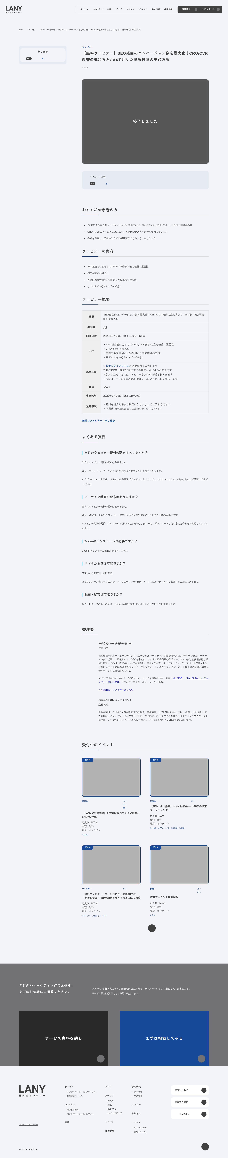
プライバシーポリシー (28, 1124)
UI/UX (86, 68)
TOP (21, 30)
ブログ (108, 1086)
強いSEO (175, 678)
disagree (169, 1153)
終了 (92, 183)
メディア (109, 1095)
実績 (67, 1122)
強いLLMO (113, 682)
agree (186, 1153)
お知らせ (135, 1113)
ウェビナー (87, 47)
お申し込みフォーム (116, 366)
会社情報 (109, 1130)
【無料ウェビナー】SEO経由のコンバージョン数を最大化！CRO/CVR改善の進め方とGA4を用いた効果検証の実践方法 (89, 30)
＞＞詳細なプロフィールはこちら (115, 689)
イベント (31, 30)
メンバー (135, 1104)
